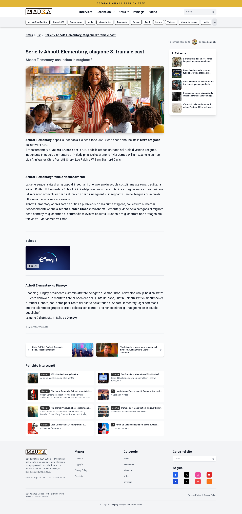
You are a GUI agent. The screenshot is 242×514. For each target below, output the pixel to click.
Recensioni (129, 464)
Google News (76, 22)
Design (136, 22)
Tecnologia (122, 22)
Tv (39, 35)
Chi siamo (79, 458)
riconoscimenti (36, 209)
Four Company (112, 505)
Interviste (85, 12)
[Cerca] (213, 12)
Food (147, 22)
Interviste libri (105, 22)
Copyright (79, 464)
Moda (90, 22)
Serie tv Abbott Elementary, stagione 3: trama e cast (80, 35)
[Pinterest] (198, 481)
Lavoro (158, 22)
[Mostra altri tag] (214, 22)
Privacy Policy (81, 470)
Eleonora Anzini (135, 505)
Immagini (139, 12)
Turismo (171, 22)
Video (153, 12)
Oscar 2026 (58, 22)
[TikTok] (186, 481)
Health (206, 22)
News (29, 35)
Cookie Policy (210, 495)
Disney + (33, 266)
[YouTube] (209, 475)
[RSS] (209, 481)
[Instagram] (198, 475)
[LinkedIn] (175, 481)
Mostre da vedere (189, 22)
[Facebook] (175, 475)
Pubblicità (79, 476)
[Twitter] (186, 475)
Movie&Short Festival (37, 22)
